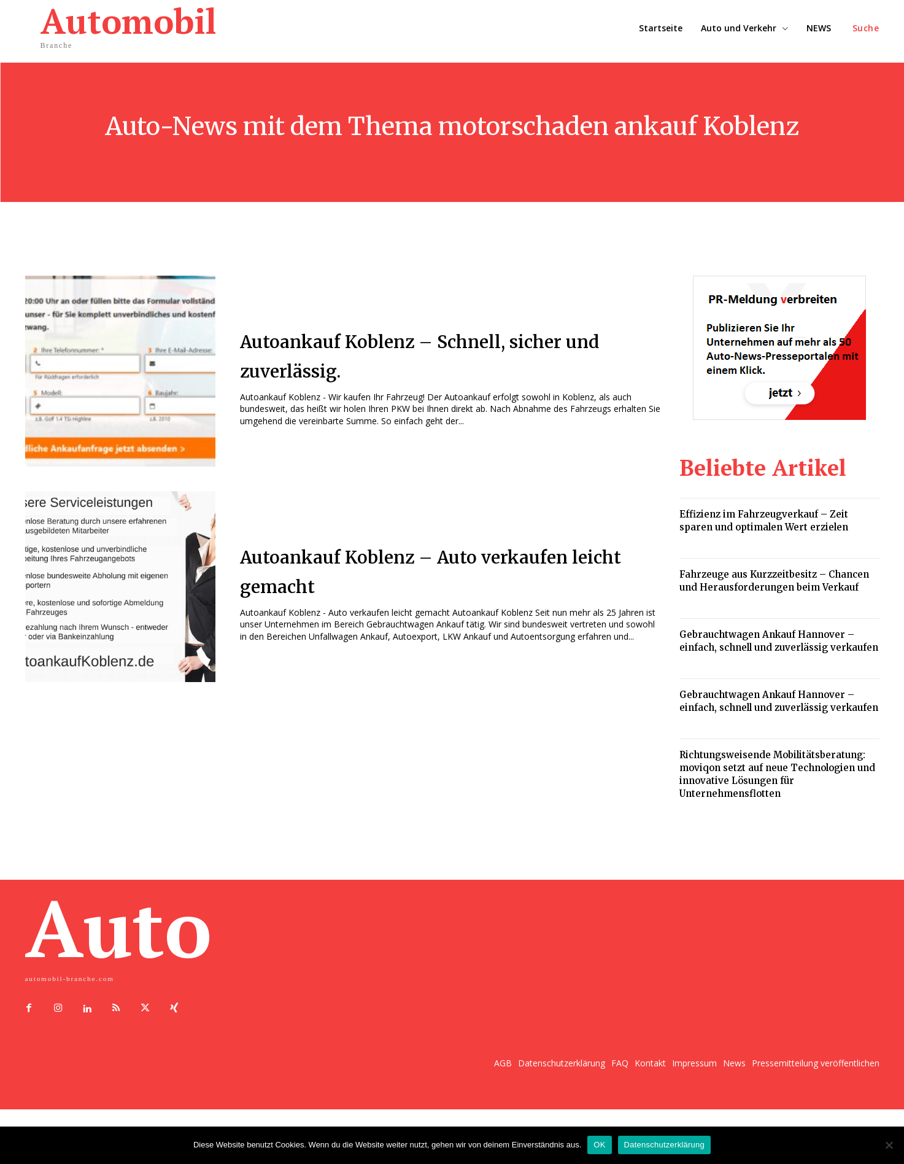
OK (599, 1144)
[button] (865, 28)
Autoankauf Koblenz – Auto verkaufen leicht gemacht (405, 570)
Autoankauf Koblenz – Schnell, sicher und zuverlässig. (424, 354)
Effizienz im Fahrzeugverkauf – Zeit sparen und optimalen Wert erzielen (763, 520)
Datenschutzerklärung (664, 1144)
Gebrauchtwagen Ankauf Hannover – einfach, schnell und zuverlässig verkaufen (778, 641)
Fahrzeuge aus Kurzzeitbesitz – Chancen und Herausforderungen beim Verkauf (774, 580)
